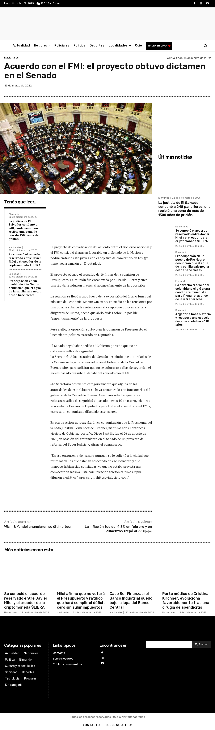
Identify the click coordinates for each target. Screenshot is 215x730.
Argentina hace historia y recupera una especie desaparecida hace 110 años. (193, 319)
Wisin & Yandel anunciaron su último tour (38, 527)
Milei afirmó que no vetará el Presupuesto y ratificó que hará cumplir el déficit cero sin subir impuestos (81, 600)
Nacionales (11, 57)
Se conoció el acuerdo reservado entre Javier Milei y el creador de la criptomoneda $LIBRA (25, 259)
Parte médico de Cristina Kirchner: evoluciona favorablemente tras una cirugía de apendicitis (185, 600)
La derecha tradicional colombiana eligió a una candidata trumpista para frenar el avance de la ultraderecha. (192, 292)
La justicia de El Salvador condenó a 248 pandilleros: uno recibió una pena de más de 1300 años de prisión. (23, 230)
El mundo (14, 214)
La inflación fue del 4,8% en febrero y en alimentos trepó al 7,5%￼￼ (118, 529)
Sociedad (14, 274)
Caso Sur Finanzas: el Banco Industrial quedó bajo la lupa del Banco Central (131, 600)
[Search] (201, 644)
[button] (205, 45)
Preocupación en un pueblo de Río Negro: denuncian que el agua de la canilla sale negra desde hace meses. (25, 288)
